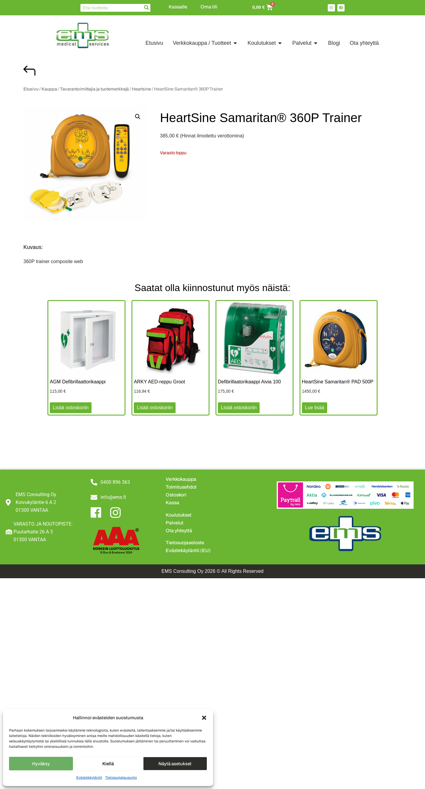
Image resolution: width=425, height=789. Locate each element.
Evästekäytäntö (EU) (188, 550)
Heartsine (141, 89)
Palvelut (174, 522)
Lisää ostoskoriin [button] (71, 407)
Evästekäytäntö (89, 777)
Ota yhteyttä (179, 530)
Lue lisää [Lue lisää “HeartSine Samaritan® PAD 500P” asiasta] (314, 407)
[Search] (146, 8)
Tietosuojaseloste (185, 542)
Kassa (172, 502)
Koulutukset (178, 514)
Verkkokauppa (181, 479)
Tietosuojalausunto (121, 777)
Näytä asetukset (174, 763)
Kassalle (178, 6)
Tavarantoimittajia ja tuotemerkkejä (94, 89)
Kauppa (49, 89)
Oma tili (208, 6)
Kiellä (108, 763)
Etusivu (30, 89)
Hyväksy (41, 763)
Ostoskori (176, 494)
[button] (204, 718)
